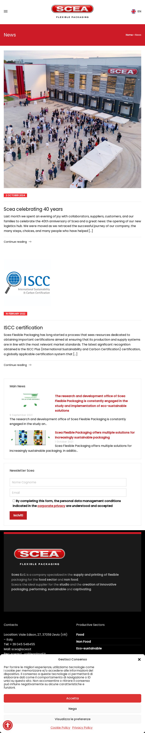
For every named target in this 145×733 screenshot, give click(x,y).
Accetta (72, 698)
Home (129, 34)
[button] (139, 659)
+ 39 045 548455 (22, 644)
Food (80, 634)
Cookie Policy (60, 727)
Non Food (83, 641)
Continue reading (15, 242)
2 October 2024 (15, 195)
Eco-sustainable (89, 648)
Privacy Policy (82, 727)
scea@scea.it (21, 649)
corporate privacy (51, 506)
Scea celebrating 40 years (33, 209)
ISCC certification (23, 328)
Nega (73, 709)
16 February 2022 (15, 313)
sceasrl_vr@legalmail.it (28, 654)
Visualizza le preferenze (72, 719)
